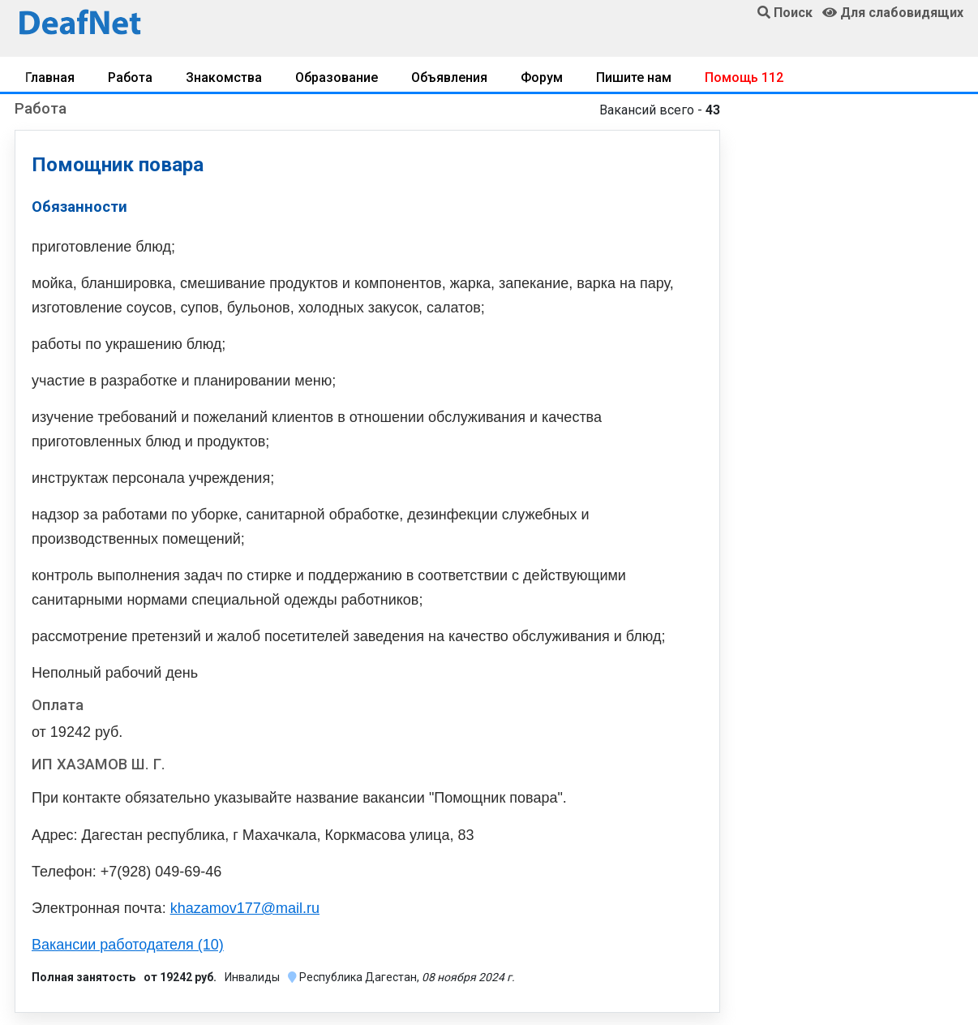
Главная (50, 77)
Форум (542, 77)
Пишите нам (633, 77)
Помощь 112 (744, 77)
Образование (336, 77)
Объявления (449, 77)
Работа (130, 77)
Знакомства (224, 77)
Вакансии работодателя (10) (128, 945)
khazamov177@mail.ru (245, 908)
